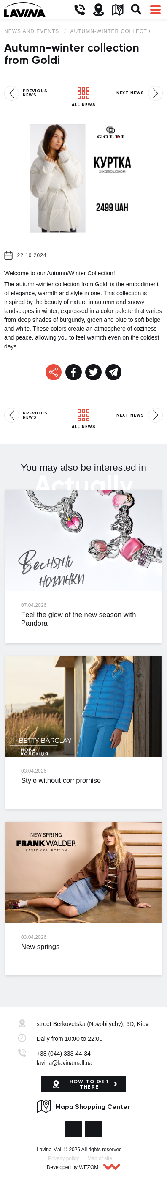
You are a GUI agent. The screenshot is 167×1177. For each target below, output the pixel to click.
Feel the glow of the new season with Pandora (78, 619)
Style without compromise (61, 780)
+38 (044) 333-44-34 (64, 1053)
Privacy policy (63, 1158)
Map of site (99, 1158)
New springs (40, 947)
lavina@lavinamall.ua (65, 1062)
